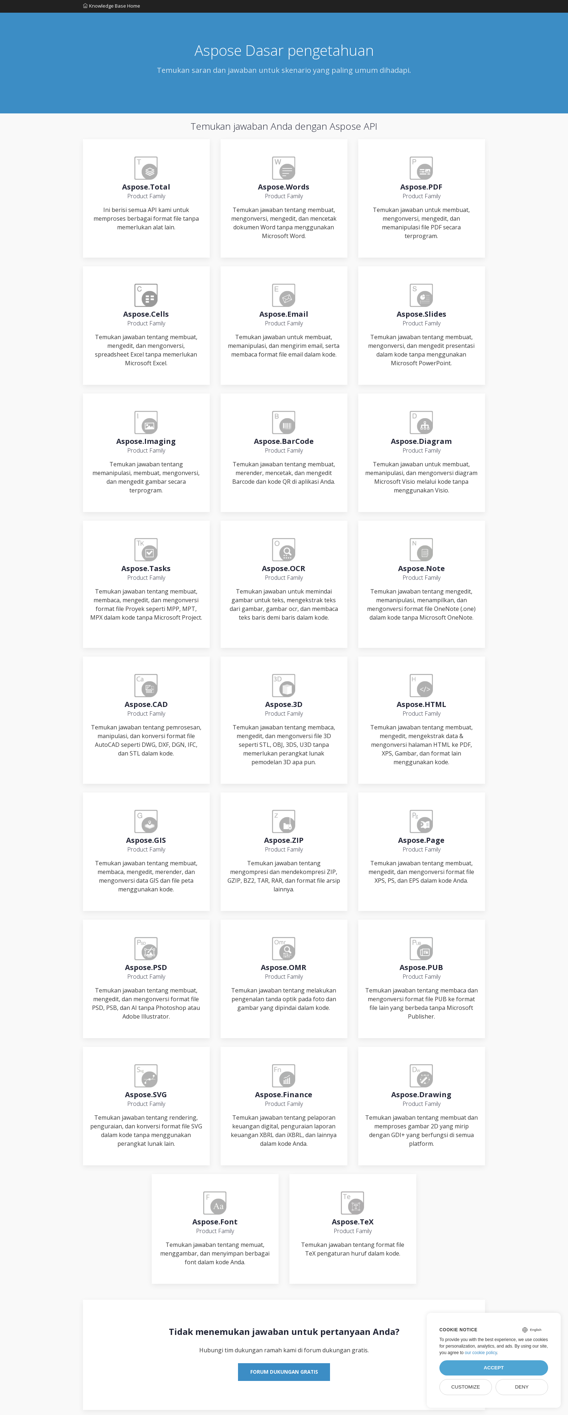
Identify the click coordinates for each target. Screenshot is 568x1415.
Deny (522, 1387)
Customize (465, 1387)
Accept (494, 1367)
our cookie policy (481, 1352)
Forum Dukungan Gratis (284, 1376)
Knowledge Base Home (111, 7)
